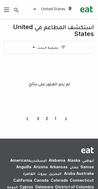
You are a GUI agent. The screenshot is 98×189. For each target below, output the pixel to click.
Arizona (40, 167)
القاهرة (29, 173)
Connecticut (82, 180)
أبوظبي (88, 160)
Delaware (44, 187)
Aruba (69, 173)
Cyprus (26, 187)
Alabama (57, 160)
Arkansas (59, 167)
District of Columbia (74, 187)
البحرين (55, 173)
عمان (74, 167)
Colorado (59, 180)
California (22, 180)
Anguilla (23, 167)
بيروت (42, 173)
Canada (41, 180)
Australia (78, 173)
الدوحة (12, 187)
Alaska (73, 160)
